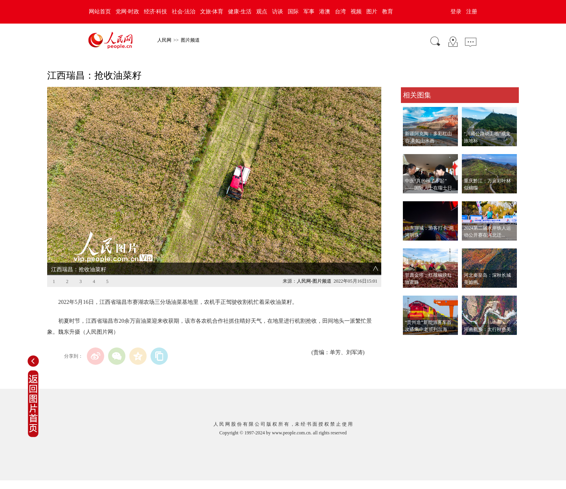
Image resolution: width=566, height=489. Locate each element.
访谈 (277, 12)
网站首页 (100, 12)
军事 (308, 12)
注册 (471, 12)
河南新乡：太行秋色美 (487, 329)
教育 (387, 12)
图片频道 (190, 40)
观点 (261, 12)
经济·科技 (155, 12)
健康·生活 (240, 12)
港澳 (324, 12)
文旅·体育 (212, 12)
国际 (293, 12)
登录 (455, 12)
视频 (356, 12)
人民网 (164, 40)
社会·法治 (183, 12)
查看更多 (412, 343)
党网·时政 (127, 12)
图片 (371, 12)
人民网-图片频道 (314, 281)
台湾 (340, 12)
